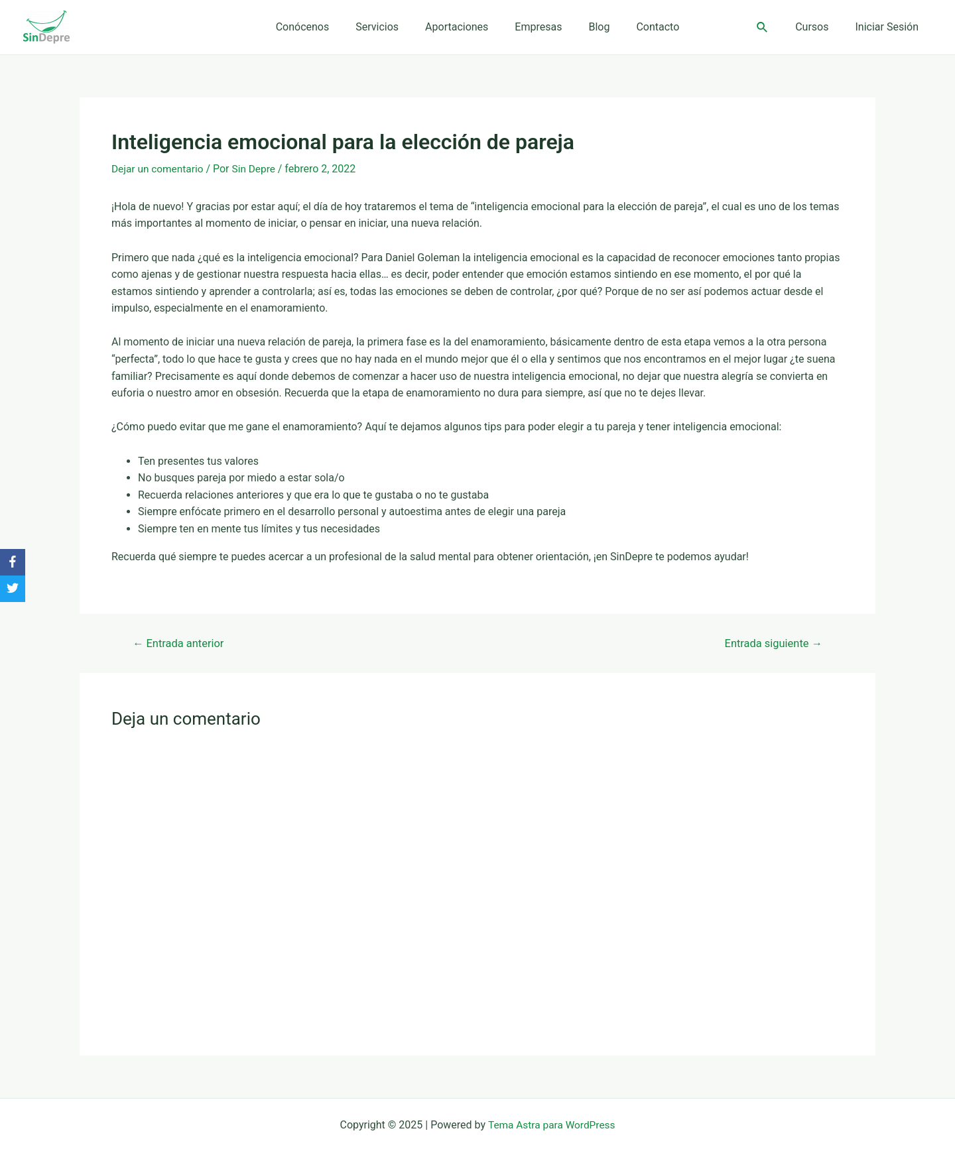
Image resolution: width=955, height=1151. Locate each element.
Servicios (385, 27)
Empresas (535, 27)
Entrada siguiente (771, 643)
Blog (591, 27)
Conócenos (316, 27)
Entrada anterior (180, 643)
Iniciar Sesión (889, 27)
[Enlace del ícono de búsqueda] (773, 27)
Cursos (819, 27)
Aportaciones (459, 27)
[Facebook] (12, 562)
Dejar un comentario (159, 168)
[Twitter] (12, 589)
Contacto (644, 27)
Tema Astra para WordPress (551, 1125)
